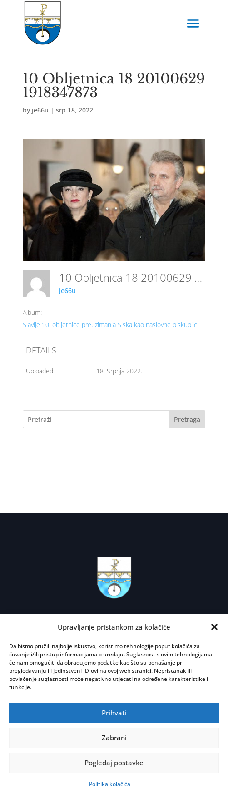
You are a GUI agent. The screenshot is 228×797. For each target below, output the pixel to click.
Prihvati (114, 712)
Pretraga (187, 419)
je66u (40, 110)
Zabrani (114, 737)
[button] (214, 626)
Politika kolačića (109, 784)
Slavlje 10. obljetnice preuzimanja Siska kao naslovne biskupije (110, 324)
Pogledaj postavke (114, 762)
